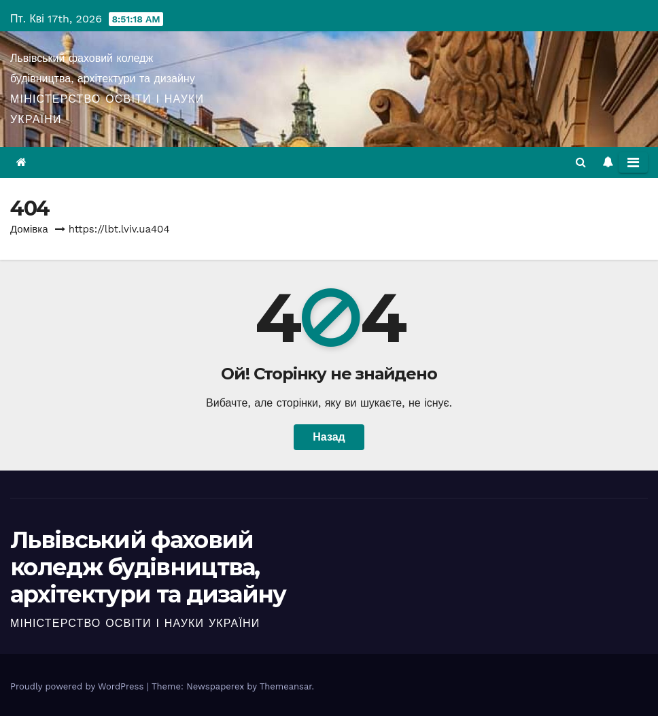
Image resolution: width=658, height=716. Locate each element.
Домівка (29, 229)
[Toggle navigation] (633, 162)
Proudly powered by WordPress (78, 686)
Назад (329, 436)
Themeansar (286, 686)
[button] (581, 162)
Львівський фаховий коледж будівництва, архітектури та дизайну (148, 567)
